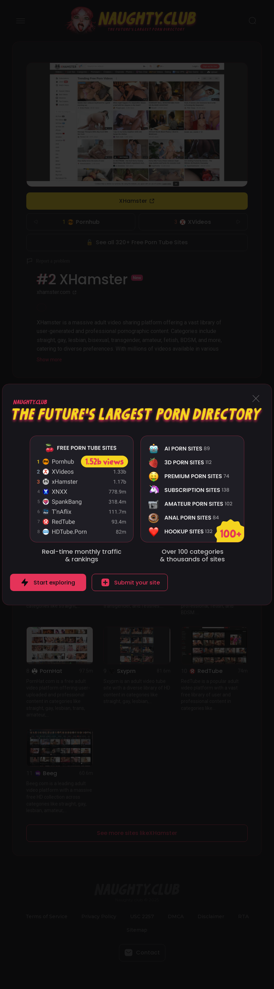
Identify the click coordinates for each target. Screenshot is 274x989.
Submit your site (137, 582)
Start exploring (54, 582)
